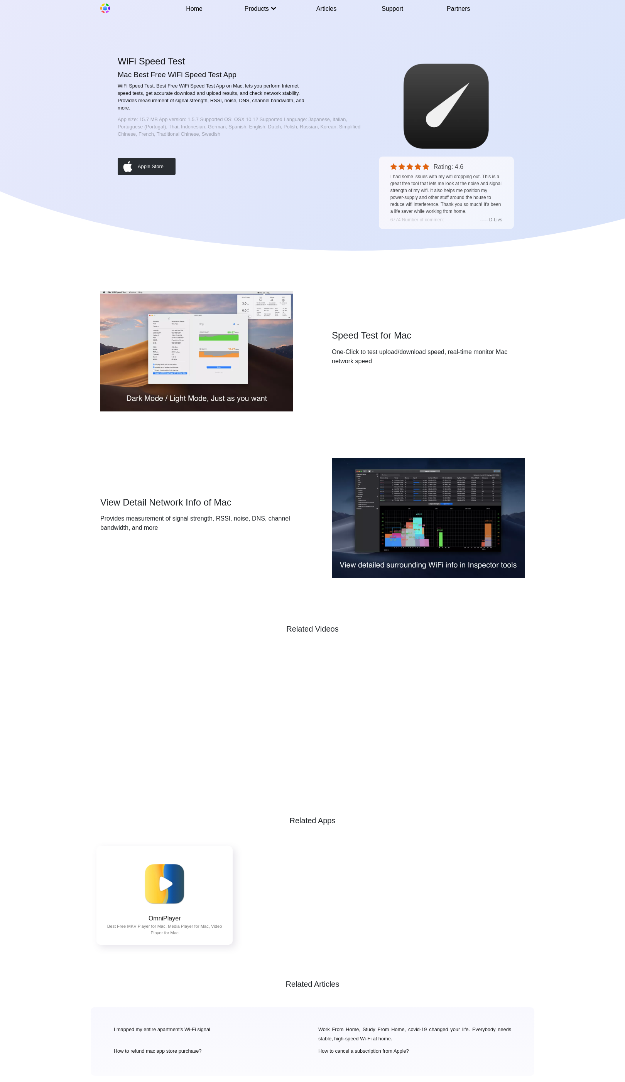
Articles (326, 8)
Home (194, 8)
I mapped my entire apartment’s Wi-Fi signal (162, 1029)
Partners (458, 8)
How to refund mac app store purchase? (158, 1051)
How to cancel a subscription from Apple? (363, 1051)
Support (392, 8)
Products (260, 8)
